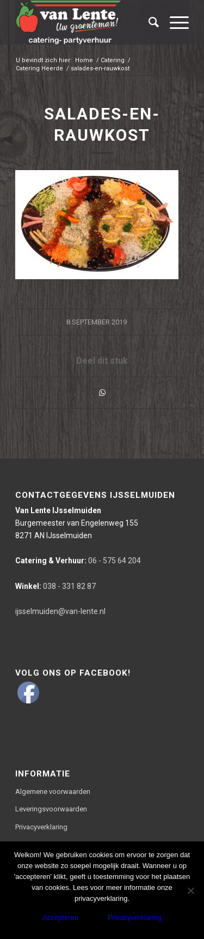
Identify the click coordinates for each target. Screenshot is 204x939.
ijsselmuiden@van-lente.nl (60, 611)
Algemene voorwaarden (52, 791)
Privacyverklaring (41, 827)
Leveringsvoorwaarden (51, 809)
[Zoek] (148, 22)
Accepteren (60, 917)
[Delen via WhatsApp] (102, 392)
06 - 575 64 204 (78, 560)
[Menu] (174, 22)
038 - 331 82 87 (55, 586)
